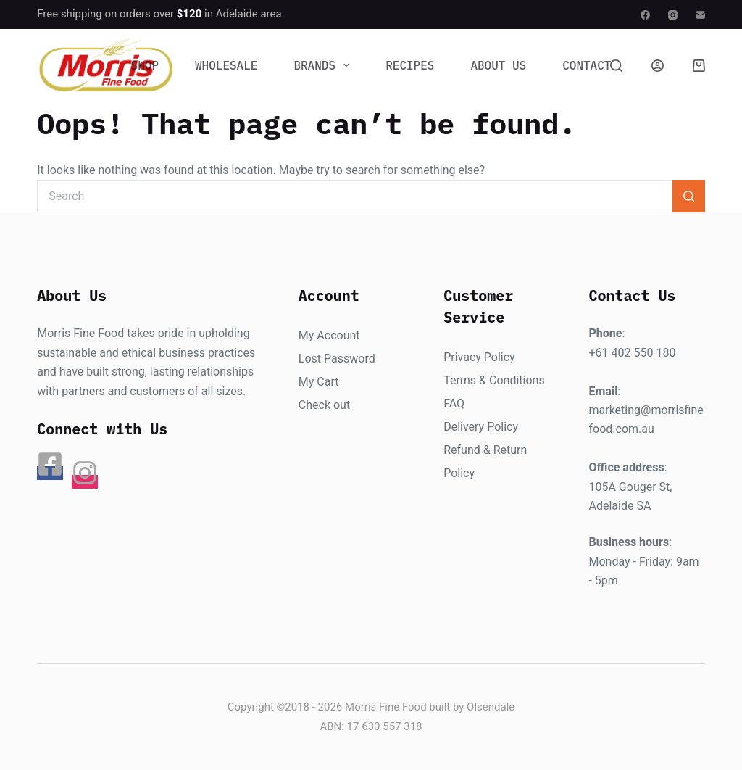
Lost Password (337, 358)
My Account (329, 335)
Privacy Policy (479, 357)
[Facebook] (645, 15)
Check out (324, 405)
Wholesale (226, 65)
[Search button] (688, 196)
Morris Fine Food (386, 706)
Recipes (409, 65)
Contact (586, 65)
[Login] (657, 65)
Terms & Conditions (494, 380)
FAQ (453, 403)
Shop (145, 65)
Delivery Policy (480, 427)
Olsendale (490, 706)
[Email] (700, 15)
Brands (324, 65)
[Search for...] (354, 196)
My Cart (319, 382)
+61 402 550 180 (631, 353)
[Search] (616, 65)
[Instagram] (673, 15)
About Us (498, 65)
